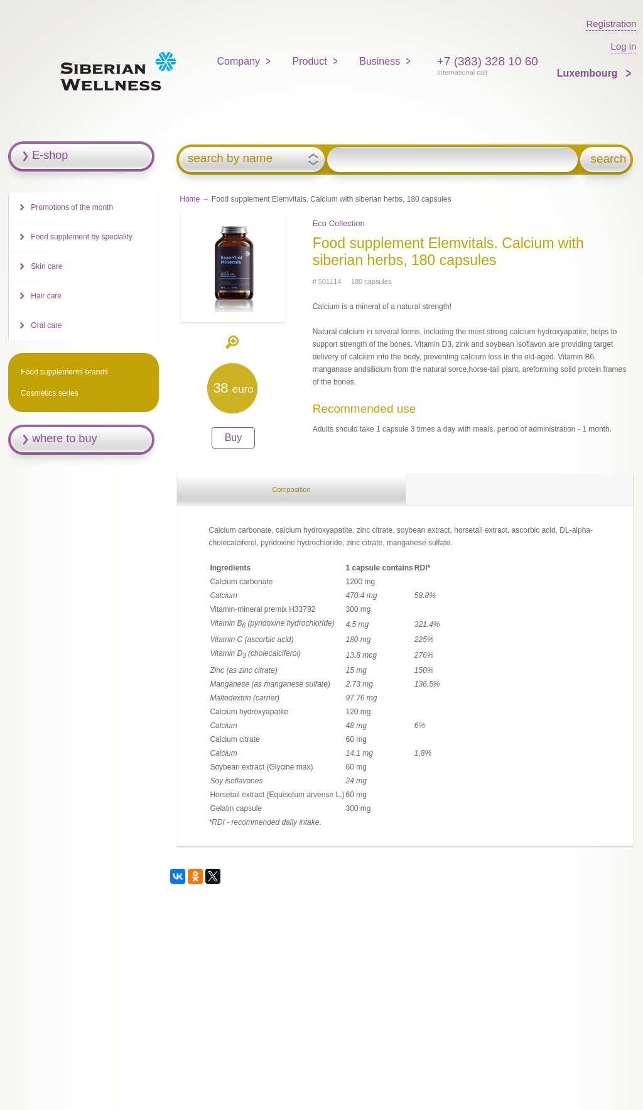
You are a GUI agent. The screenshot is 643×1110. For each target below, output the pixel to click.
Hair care (46, 295)
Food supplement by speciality (81, 236)
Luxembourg (588, 73)
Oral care (46, 325)
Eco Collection (339, 223)
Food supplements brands (64, 371)
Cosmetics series (49, 393)
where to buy (64, 438)
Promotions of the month (72, 207)
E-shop (50, 155)
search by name (230, 158)
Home (190, 199)
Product (310, 61)
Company (238, 61)
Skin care (46, 266)
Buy (233, 437)
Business (379, 61)
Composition (291, 489)
